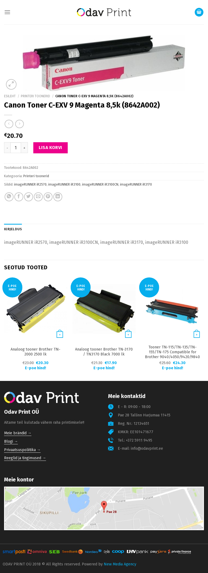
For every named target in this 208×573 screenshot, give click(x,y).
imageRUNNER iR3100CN (100, 184)
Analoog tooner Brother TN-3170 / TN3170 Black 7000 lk (104, 352)
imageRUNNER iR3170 (136, 184)
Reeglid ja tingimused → (25, 458)
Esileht (10, 96)
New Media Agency (120, 564)
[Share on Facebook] (18, 196)
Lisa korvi (50, 147)
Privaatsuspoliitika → (22, 450)
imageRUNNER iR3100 (64, 184)
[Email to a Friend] (38, 196)
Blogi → (11, 441)
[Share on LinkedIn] (57, 196)
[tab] (13, 229)
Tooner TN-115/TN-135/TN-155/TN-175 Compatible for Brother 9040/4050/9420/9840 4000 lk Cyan (172, 354)
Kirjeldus (13, 229)
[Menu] (7, 12)
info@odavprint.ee (147, 448)
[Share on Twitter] (28, 196)
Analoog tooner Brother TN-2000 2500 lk (35, 352)
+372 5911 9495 (139, 440)
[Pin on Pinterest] (48, 196)
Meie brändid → (17, 433)
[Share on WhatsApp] (9, 196)
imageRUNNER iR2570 (30, 184)
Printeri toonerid (35, 96)
